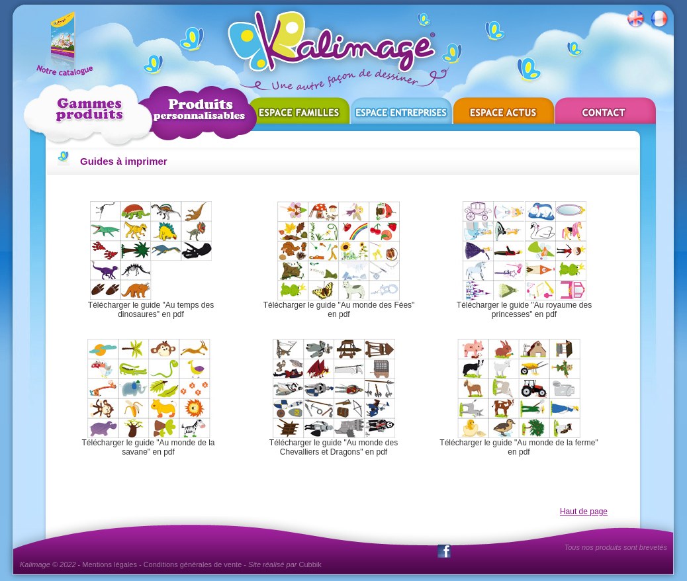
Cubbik (310, 564)
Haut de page (584, 511)
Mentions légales (109, 564)
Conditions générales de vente (193, 564)
